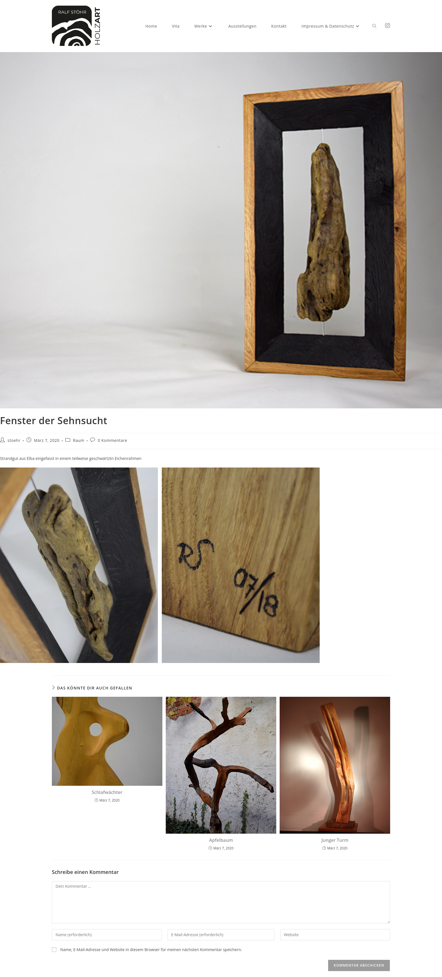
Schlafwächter (107, 792)
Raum (78, 440)
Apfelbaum (221, 840)
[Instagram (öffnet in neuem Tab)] (387, 25)
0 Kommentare (112, 440)
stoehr (14, 440)
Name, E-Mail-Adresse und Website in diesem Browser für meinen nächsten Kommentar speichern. (151, 949)
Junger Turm (334, 840)
